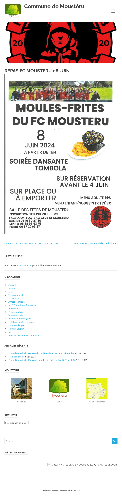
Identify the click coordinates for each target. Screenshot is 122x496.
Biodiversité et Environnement (23, 335)
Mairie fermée (15, 356)
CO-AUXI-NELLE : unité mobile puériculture (94, 243)
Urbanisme (13, 298)
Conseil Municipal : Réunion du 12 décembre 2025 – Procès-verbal (41, 353)
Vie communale (16, 294)
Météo (11, 332)
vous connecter (24, 265)
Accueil (12, 284)
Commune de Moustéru (54, 6)
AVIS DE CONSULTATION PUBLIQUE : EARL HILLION (32, 243)
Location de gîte (16, 325)
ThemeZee (75, 490)
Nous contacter (16, 328)
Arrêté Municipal (16, 301)
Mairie (11, 288)
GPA (10, 291)
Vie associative (15, 311)
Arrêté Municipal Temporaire (22, 305)
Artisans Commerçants (19, 318)
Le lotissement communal (21, 321)
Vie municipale (15, 315)
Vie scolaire (14, 308)
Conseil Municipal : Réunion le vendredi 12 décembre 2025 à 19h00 (42, 359)
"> (61, 461)
